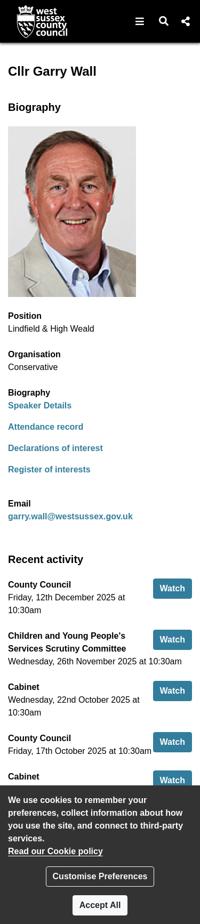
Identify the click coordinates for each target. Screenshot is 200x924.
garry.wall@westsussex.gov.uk (70, 516)
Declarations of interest (55, 448)
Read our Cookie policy (55, 851)
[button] (140, 21)
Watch (176, 587)
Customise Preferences (100, 876)
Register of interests (49, 469)
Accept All (100, 905)
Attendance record (45, 426)
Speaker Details (39, 405)
